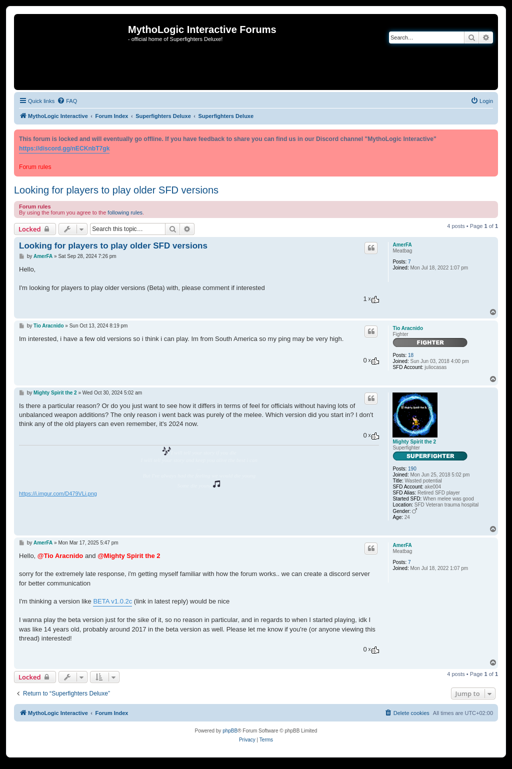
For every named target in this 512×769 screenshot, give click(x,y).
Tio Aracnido (407, 328)
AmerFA (402, 245)
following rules (125, 213)
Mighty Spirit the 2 (414, 441)
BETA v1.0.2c (112, 601)
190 (412, 469)
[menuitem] (67, 101)
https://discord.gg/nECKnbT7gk (64, 148)
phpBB (230, 731)
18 (411, 355)
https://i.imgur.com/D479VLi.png (58, 493)
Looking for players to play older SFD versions (116, 190)
